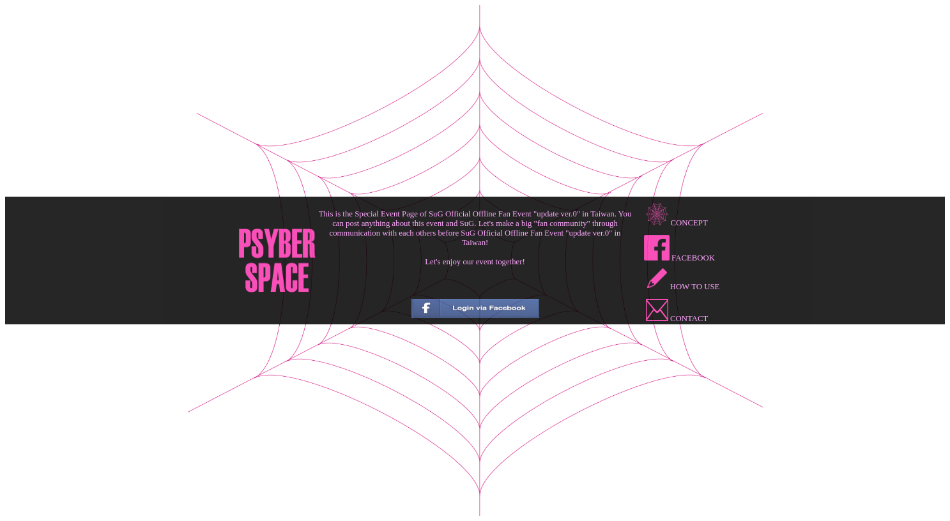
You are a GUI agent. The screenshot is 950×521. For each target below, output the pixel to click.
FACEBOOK (679, 257)
